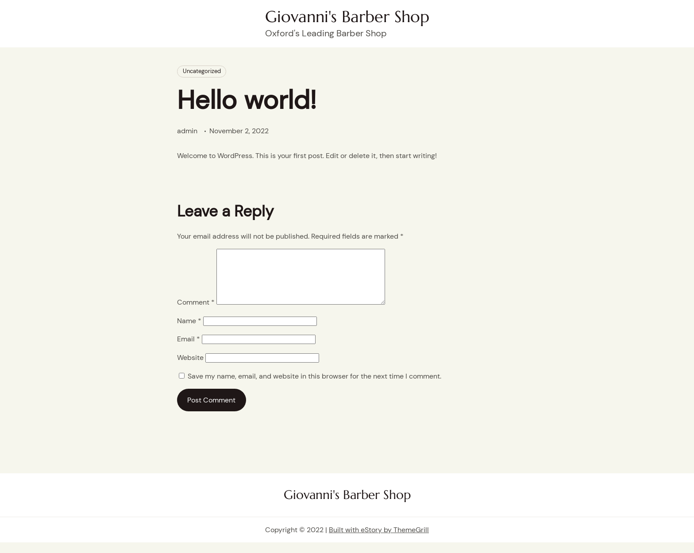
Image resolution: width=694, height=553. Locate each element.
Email (188, 349)
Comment (196, 312)
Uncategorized (202, 71)
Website (190, 368)
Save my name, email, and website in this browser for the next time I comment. (314, 386)
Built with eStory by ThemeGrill (379, 540)
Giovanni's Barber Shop (347, 17)
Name (189, 331)
